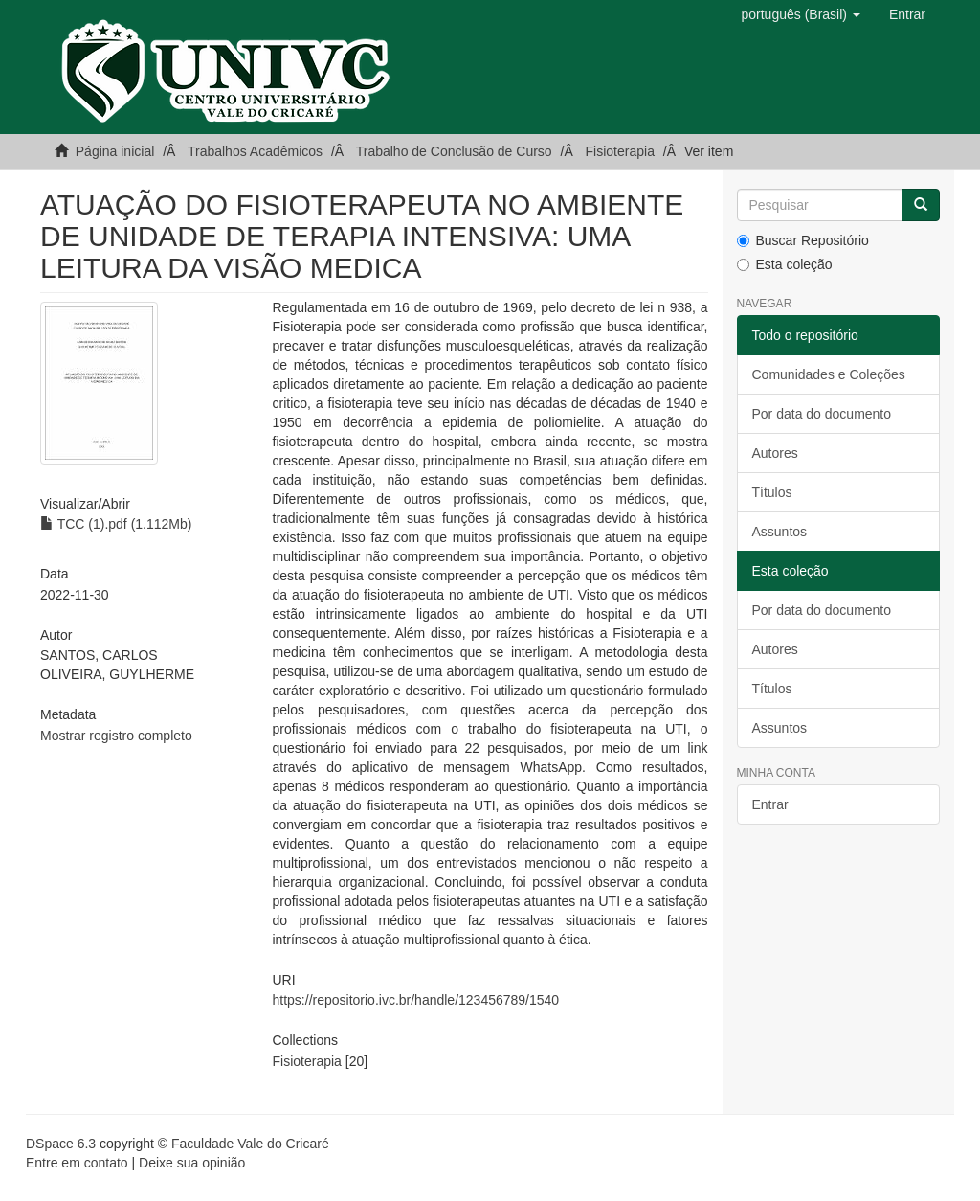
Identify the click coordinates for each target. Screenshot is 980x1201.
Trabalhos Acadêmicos (255, 151)
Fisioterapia (620, 151)
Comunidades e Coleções (828, 374)
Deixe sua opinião (192, 1162)
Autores (775, 453)
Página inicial (115, 151)
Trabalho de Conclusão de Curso (454, 151)
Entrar (770, 804)
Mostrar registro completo (116, 735)
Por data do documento (822, 413)
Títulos (772, 492)
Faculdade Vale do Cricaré (250, 1143)
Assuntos (780, 531)
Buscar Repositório (803, 240)
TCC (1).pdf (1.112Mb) (115, 524)
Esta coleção (785, 264)
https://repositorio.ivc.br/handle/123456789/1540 (416, 1000)
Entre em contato (77, 1162)
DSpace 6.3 (61, 1143)
